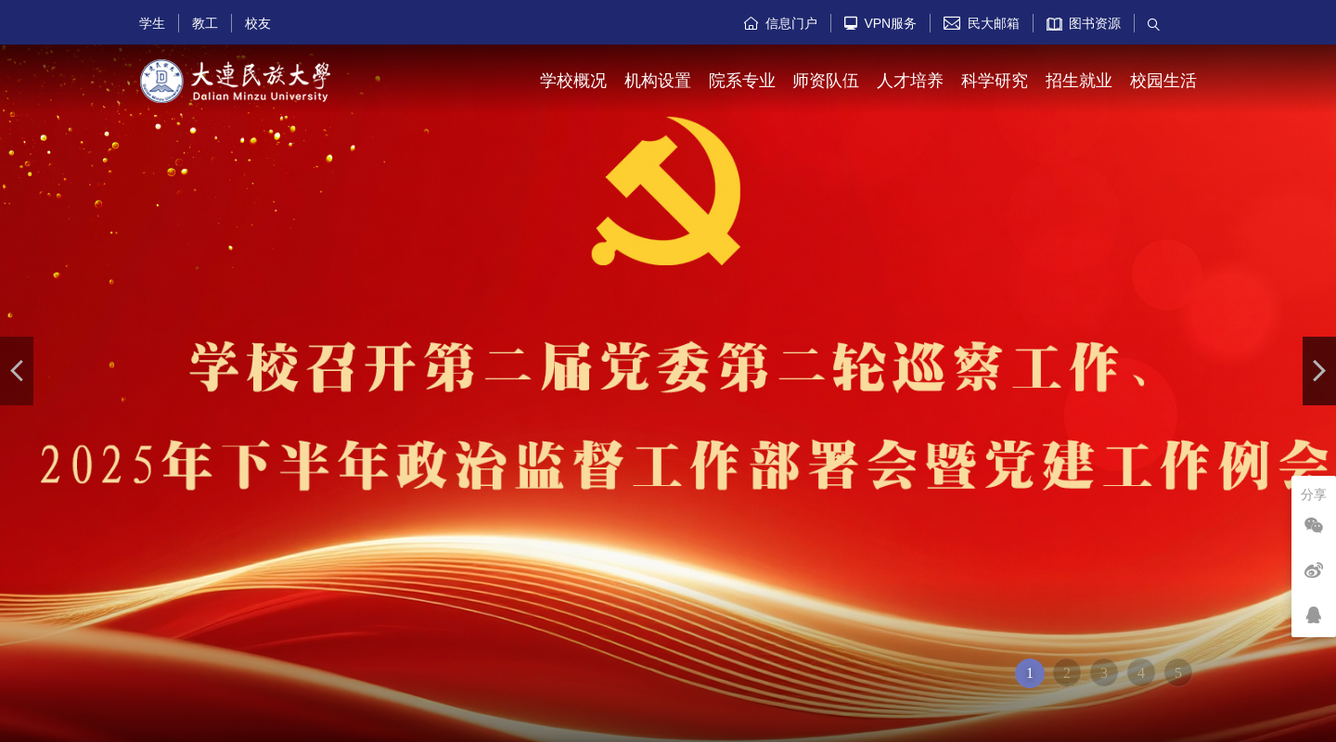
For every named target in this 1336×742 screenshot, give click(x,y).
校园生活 (1163, 80)
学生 (152, 23)
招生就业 (1079, 80)
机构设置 (657, 80)
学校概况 (573, 80)
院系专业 (742, 80)
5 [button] (1178, 673)
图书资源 (1084, 23)
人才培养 (910, 80)
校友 (258, 23)
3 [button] (1104, 673)
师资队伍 (825, 80)
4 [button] (1141, 673)
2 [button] (1067, 673)
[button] (16, 371)
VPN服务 (881, 23)
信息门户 (780, 23)
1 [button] (1030, 673)
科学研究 (994, 80)
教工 (205, 23)
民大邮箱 (982, 23)
